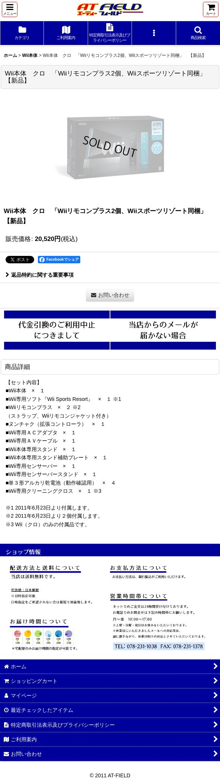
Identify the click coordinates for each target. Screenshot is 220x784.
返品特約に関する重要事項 (40, 275)
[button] (9, 9)
